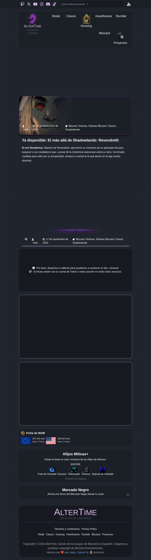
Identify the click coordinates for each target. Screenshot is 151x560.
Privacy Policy (89, 529)
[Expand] (127, 494)
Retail (41, 534)
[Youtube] (35, 4)
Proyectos (107, 534)
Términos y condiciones (67, 529)
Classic (50, 534)
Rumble (86, 534)
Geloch (81, 552)
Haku (72, 552)
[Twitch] (22, 4)
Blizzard (96, 534)
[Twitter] (29, 4)
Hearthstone (73, 534)
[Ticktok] (54, 4)
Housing (60, 534)
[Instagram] (41, 4)
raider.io (82, 478)
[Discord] (48, 4)
